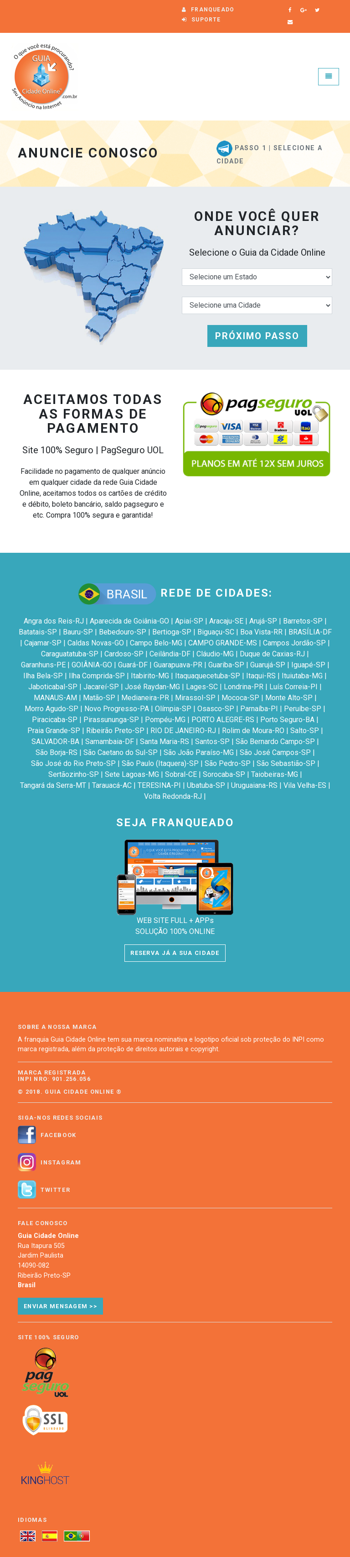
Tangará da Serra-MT (53, 785)
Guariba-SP (226, 665)
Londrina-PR (243, 686)
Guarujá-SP (267, 665)
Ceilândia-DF (169, 654)
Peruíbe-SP (302, 708)
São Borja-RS (56, 752)
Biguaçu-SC (215, 632)
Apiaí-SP (189, 621)
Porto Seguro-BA (287, 719)
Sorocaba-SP (224, 774)
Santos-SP (212, 741)
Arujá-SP (263, 621)
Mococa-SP (240, 697)
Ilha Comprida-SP (97, 675)
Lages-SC (202, 686)
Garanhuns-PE (43, 665)
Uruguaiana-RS (254, 785)
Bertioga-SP (171, 632)
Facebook (59, 1135)
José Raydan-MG (152, 686)
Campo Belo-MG (156, 643)
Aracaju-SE (226, 621)
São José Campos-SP (275, 752)
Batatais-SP (38, 632)
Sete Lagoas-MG (132, 774)
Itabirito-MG (150, 675)
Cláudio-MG (215, 654)
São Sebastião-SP (286, 763)
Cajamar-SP (43, 643)
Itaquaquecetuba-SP (207, 675)
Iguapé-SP (308, 665)
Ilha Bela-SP (43, 675)
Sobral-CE (181, 774)
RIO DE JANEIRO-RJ (183, 730)
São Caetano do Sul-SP (120, 752)
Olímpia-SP (173, 708)
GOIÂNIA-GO (92, 665)
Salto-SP (304, 730)
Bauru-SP (78, 632)
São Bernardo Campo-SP (275, 741)
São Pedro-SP (228, 763)
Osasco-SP (215, 708)
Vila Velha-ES (304, 785)
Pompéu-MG (165, 719)
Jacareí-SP (101, 686)
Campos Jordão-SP (294, 643)
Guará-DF (133, 665)
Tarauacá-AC (112, 785)
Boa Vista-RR (261, 632)
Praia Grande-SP (53, 730)
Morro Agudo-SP (51, 708)
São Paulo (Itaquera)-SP (160, 763)
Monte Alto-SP (289, 697)
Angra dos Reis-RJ (54, 621)
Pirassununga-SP (111, 719)
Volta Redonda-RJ (173, 796)
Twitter (55, 1190)
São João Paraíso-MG (199, 752)
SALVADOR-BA (55, 741)
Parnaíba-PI (259, 708)
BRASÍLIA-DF (310, 632)
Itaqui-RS (261, 675)
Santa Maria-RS (164, 741)
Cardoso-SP (124, 654)
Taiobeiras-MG (274, 774)
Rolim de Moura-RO (253, 730)
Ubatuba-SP (206, 785)
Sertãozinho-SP (73, 774)
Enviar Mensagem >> (60, 1306)
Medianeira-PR (145, 697)
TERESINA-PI (159, 785)
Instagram (61, 1162)
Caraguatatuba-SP (69, 654)
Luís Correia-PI (293, 686)
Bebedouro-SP (122, 632)
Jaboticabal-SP (52, 686)
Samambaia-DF (109, 741)
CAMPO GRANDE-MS (222, 643)
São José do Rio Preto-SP (73, 763)
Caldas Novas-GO (95, 643)
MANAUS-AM (55, 697)
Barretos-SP (303, 621)
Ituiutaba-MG (302, 675)
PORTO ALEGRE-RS (222, 719)
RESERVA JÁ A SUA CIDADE (174, 952)
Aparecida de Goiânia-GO (129, 621)
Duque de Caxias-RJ (272, 654)
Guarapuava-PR (178, 665)
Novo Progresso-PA (116, 708)
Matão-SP (99, 697)
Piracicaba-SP (54, 719)
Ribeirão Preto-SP (115, 730)
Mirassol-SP (195, 697)
